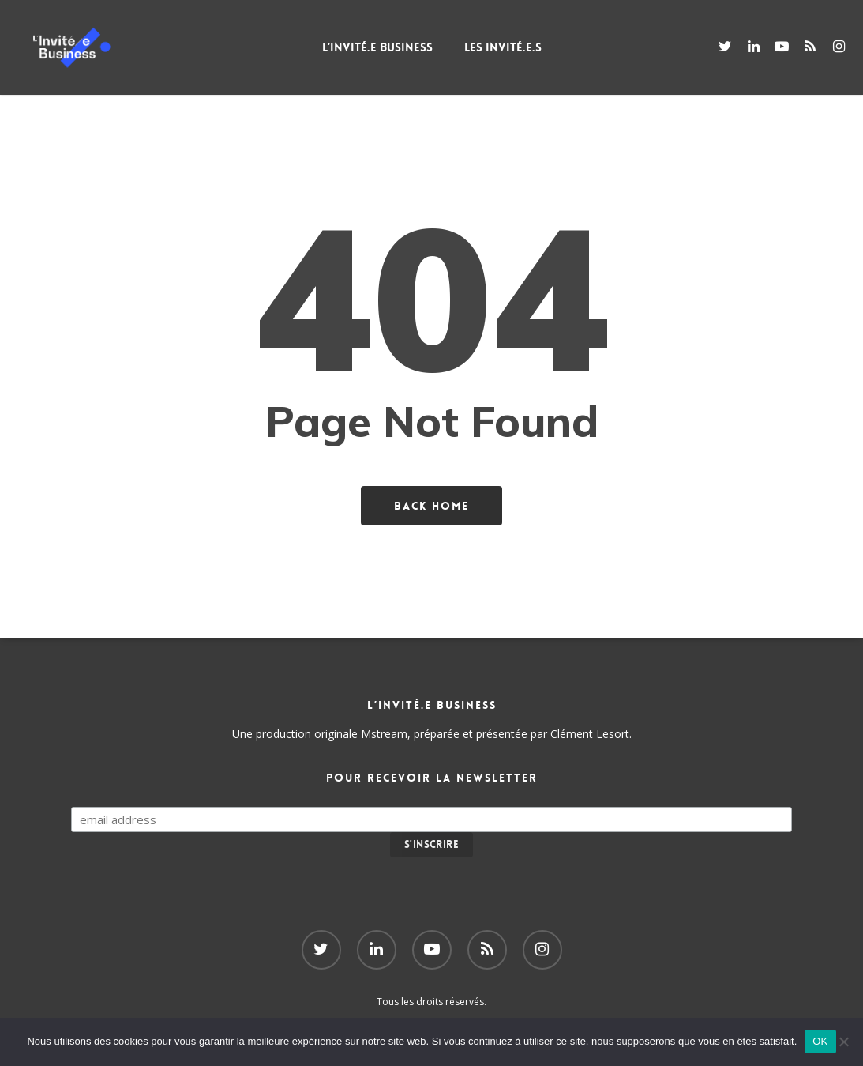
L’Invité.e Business (399, 47)
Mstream (384, 733)
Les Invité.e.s (525, 47)
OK (819, 1041)
